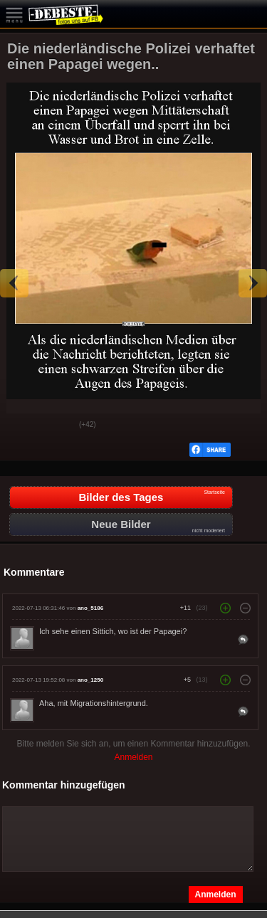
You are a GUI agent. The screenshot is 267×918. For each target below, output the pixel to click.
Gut (22, 425)
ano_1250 (90, 680)
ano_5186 (90, 608)
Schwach (57, 425)
